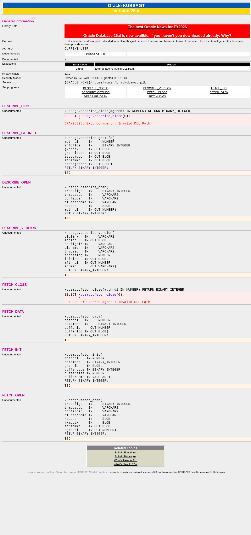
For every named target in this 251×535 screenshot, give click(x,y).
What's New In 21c (125, 510)
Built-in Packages (125, 506)
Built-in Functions (125, 502)
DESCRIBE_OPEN (95, 96)
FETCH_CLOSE (157, 92)
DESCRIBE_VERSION (157, 88)
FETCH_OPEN (219, 92)
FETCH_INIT (219, 88)
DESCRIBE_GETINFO (96, 92)
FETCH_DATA (157, 96)
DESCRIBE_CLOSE (95, 88)
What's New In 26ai (125, 514)
